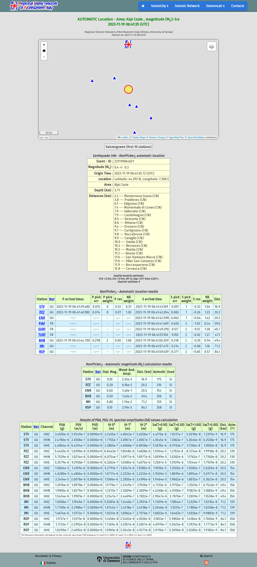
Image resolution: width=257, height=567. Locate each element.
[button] (44, 51)
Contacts (237, 6)
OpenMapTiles (176, 137)
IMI (42, 346)
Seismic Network (187, 6)
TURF (42, 335)
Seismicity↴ (159, 6)
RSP (42, 352)
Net (51, 299)
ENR (42, 318)
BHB (42, 340)
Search (206, 556)
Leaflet (123, 137)
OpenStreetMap (195, 137)
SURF (42, 329)
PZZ (42, 312)
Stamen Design (157, 137)
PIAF (42, 323)
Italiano (48, 563)
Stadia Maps (139, 137)
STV (42, 307)
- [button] (44, 57)
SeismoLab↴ (215, 6)
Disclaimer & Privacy (48, 556)
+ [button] (44, 44)
